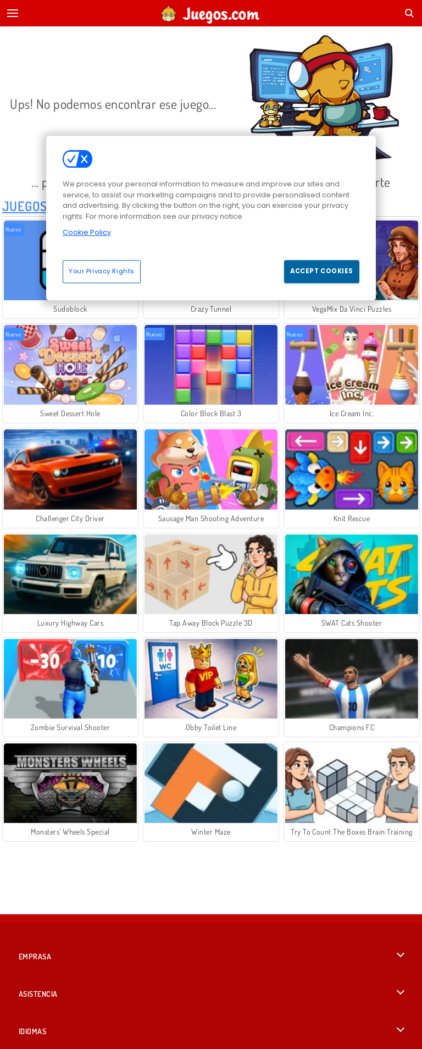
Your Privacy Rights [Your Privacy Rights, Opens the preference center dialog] (102, 271)
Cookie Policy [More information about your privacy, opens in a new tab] (87, 232)
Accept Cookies (321, 271)
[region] (211, 218)
